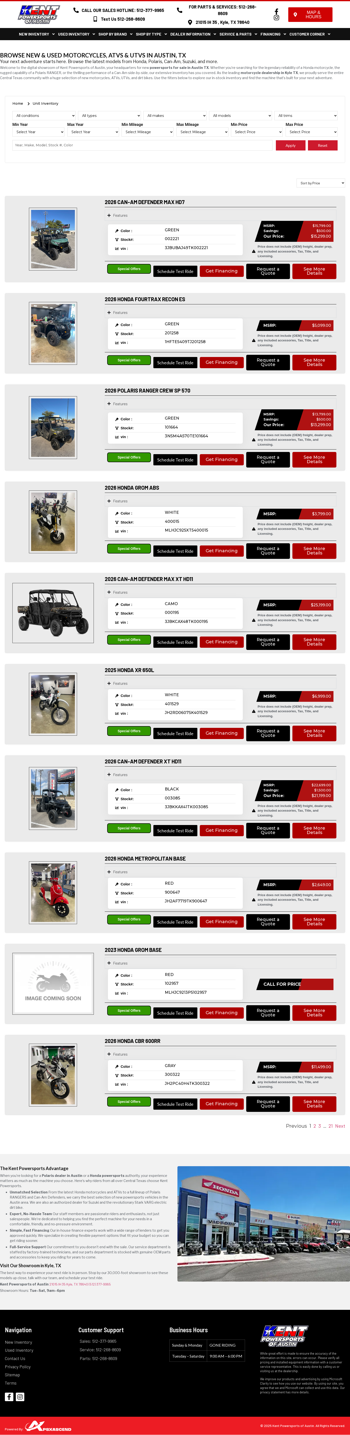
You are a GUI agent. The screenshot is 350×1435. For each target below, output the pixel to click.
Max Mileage (187, 125)
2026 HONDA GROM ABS (132, 488)
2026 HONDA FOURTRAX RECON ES (145, 299)
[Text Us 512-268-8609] (95, 19)
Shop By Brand (115, 34)
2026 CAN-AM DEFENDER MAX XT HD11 (149, 579)
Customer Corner (310, 34)
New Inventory (37, 34)
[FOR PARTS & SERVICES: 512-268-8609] (179, 10)
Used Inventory (77, 34)
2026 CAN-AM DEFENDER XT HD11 (143, 761)
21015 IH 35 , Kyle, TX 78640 (222, 22)
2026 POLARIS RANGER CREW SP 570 (147, 390)
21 (331, 1126)
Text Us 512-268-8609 (123, 19)
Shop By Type (152, 34)
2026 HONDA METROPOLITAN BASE (145, 858)
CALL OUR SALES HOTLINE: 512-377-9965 (123, 10)
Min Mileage (132, 125)
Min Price (239, 125)
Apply (291, 145)
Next (340, 1126)
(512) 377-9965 (100, 1284)
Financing (274, 34)
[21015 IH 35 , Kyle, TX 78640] (190, 22)
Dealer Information (193, 34)
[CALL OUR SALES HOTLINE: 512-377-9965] (76, 10)
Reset (322, 145)
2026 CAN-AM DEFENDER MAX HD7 (145, 202)
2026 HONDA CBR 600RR (132, 1041)
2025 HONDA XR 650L (129, 670)
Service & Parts (238, 34)
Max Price (294, 125)
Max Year (75, 125)
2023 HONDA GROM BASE (133, 950)
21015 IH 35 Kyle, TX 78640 (68, 1284)
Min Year (20, 125)
